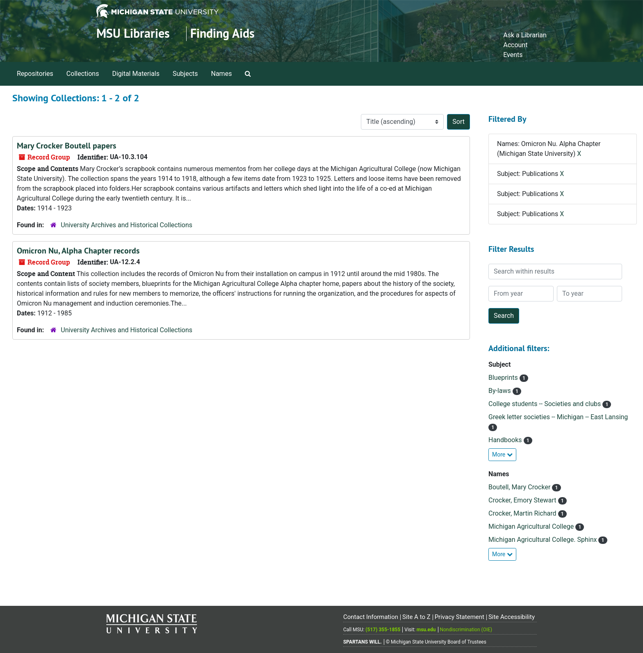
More (502, 454)
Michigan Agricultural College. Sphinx (543, 539)
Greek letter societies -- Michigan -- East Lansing (558, 417)
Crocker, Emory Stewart (523, 500)
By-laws (500, 391)
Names (221, 74)
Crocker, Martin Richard (523, 513)
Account (515, 45)
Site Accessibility (511, 617)
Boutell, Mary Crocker (520, 487)
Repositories (35, 74)
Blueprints (504, 377)
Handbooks (506, 440)
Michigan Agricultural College (531, 526)
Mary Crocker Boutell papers (66, 145)
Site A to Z (416, 617)
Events (512, 55)
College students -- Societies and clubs (545, 404)
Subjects (185, 74)
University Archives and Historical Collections (126, 225)
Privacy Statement (459, 617)
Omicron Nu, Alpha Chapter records (78, 250)
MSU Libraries (133, 33)
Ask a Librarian (525, 35)
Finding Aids (222, 33)
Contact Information (370, 617)
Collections (82, 74)
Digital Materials (136, 74)
